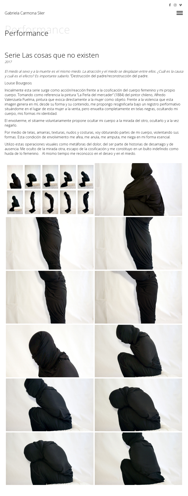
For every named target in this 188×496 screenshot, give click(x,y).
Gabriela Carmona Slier (25, 13)
